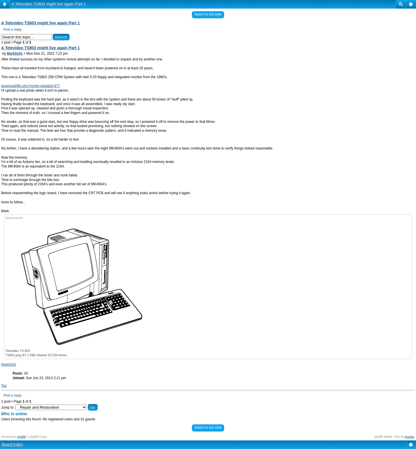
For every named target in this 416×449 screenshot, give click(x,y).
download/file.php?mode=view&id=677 (30, 86)
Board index (12, 444)
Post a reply (12, 29)
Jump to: (7, 407)
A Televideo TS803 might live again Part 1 (49, 4)
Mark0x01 (15, 54)
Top (4, 386)
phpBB (21, 436)
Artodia (409, 436)
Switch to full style (208, 14)
